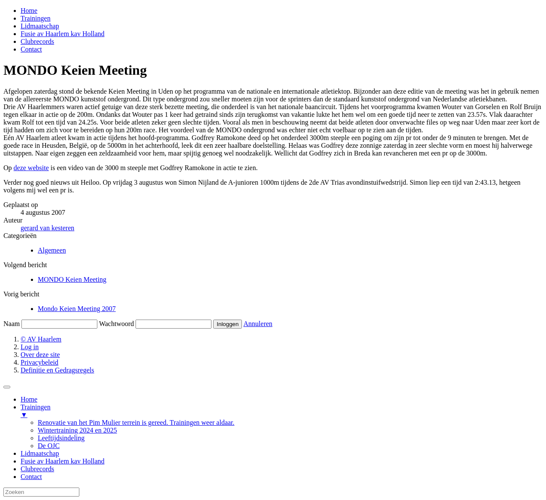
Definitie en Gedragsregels (57, 370)
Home (29, 10)
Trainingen (36, 18)
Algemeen (52, 250)
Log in (30, 347)
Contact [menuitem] (31, 476)
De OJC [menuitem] (49, 445)
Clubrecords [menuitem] (37, 469)
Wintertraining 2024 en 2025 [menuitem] (77, 430)
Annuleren (258, 323)
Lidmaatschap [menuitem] (40, 453)
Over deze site (40, 354)
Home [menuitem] (29, 399)
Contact (31, 49)
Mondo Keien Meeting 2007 (77, 308)
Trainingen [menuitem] (282, 411)
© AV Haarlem (41, 339)
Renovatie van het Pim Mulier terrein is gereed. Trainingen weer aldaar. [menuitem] (136, 422)
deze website (31, 167)
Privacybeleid (39, 362)
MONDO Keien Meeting (72, 279)
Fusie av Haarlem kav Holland (63, 33)
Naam (11, 323)
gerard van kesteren (47, 228)
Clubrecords (37, 41)
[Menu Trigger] (6, 387)
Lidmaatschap (40, 26)
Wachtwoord (116, 323)
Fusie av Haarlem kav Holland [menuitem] (63, 461)
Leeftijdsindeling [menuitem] (61, 438)
